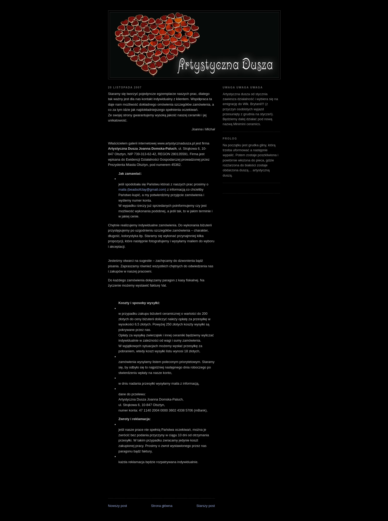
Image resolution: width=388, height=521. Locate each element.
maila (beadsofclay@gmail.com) (142, 189)
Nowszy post (117, 506)
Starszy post (205, 506)
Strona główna (161, 506)
